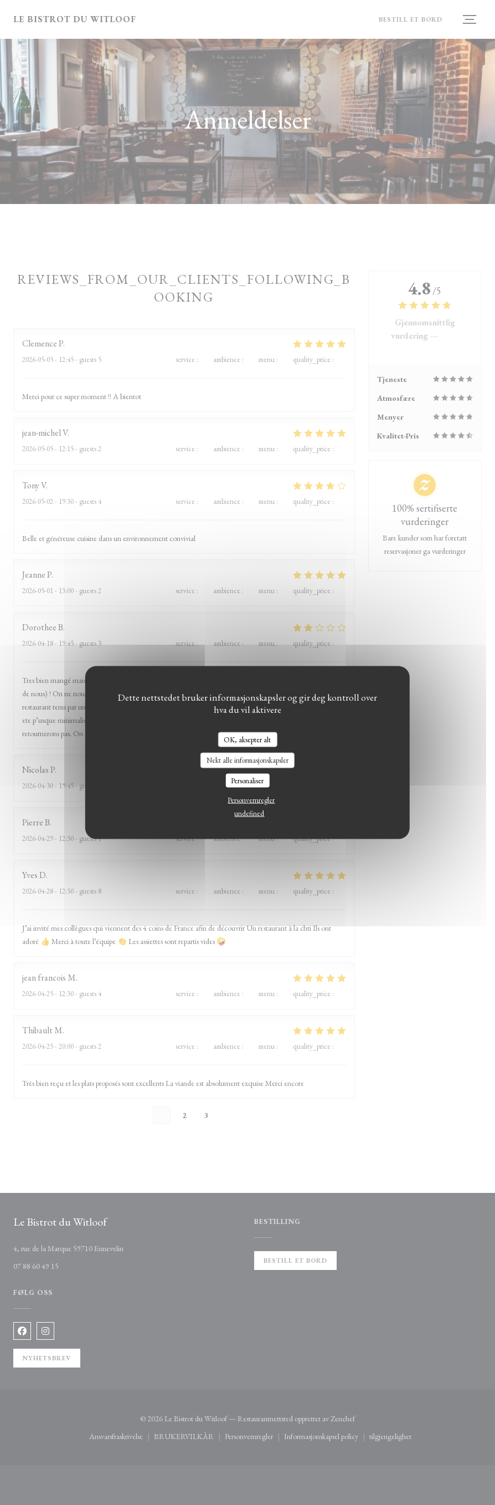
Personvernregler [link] (251, 800)
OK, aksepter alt (247, 739)
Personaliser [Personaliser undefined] (247, 780)
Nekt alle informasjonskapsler (247, 760)
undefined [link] (249, 813)
